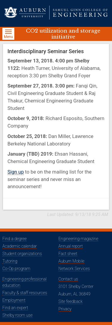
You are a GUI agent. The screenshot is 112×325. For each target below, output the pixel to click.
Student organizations (22, 253)
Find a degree (14, 238)
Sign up (15, 172)
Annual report (71, 246)
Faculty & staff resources (24, 292)
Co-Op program (16, 268)
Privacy (65, 308)
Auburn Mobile (72, 261)
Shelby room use (17, 315)
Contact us (68, 279)
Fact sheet (68, 253)
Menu (9, 34)
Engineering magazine (79, 238)
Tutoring (9, 261)
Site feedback (71, 301)
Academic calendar (19, 246)
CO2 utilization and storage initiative (63, 34)
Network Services (74, 268)
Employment (13, 300)
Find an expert (15, 307)
